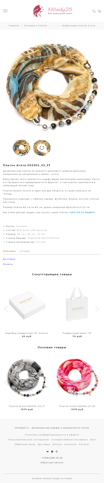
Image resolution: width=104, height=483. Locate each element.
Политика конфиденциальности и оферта (52, 434)
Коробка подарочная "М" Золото (26, 333)
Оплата (8, 264)
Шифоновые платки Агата (78, 25)
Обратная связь (25, 444)
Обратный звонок (52, 462)
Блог (93, 439)
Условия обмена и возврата (69, 439)
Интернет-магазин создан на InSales (52, 479)
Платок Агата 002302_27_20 (77, 406)
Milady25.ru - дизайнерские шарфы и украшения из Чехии (52, 427)
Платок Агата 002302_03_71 (27, 406)
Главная (14, 25)
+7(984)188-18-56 (52, 458)
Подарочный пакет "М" (77, 333)
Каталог (84, 444)
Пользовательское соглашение (28, 439)
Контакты (70, 444)
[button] (7, 309)
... (54, 25)
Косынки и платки (35, 25)
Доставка (44, 444)
